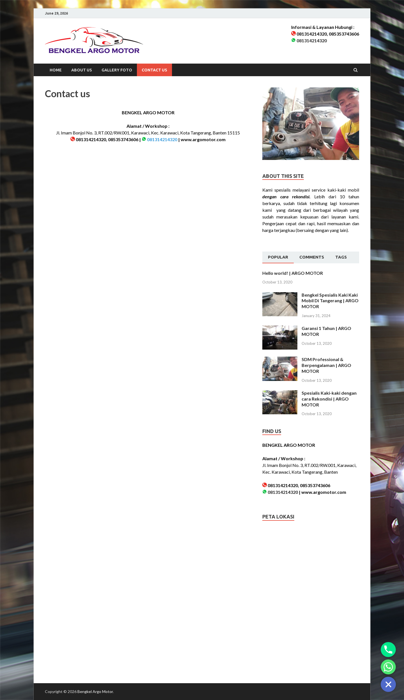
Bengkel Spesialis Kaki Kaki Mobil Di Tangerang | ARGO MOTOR (330, 300)
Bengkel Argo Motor (95, 691)
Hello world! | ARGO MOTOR (292, 273)
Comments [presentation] (311, 257)
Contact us (154, 70)
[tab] (278, 257)
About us (81, 70)
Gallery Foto (117, 70)
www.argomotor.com (203, 139)
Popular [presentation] (278, 257)
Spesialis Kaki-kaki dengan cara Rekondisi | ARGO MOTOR (329, 398)
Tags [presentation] (341, 257)
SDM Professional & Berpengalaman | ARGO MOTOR (326, 365)
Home (56, 70)
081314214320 (312, 40)
